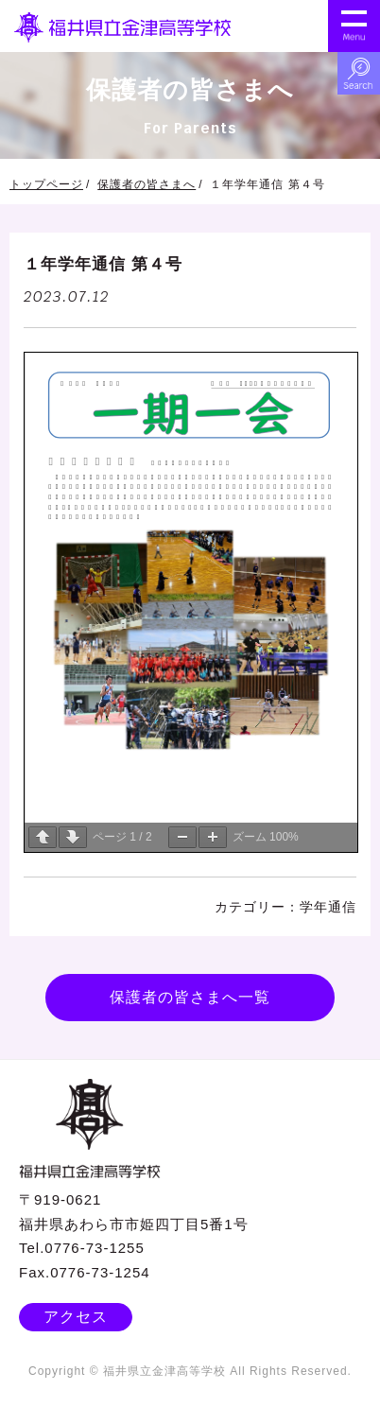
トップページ (46, 184)
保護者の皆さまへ (146, 184)
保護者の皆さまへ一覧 (190, 997)
